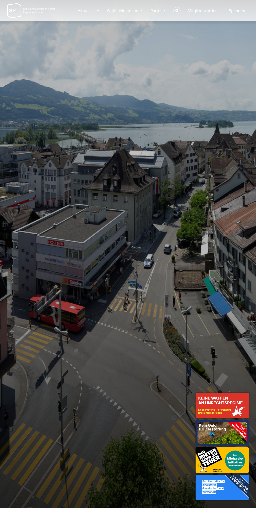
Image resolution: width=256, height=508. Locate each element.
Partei (158, 10)
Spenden (237, 10)
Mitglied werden (203, 10)
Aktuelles (89, 10)
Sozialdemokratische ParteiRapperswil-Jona (39, 10)
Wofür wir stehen (125, 10)
